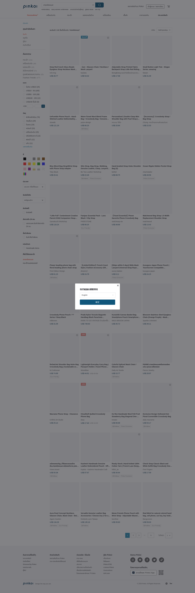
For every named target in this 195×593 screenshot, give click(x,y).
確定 (97, 302)
